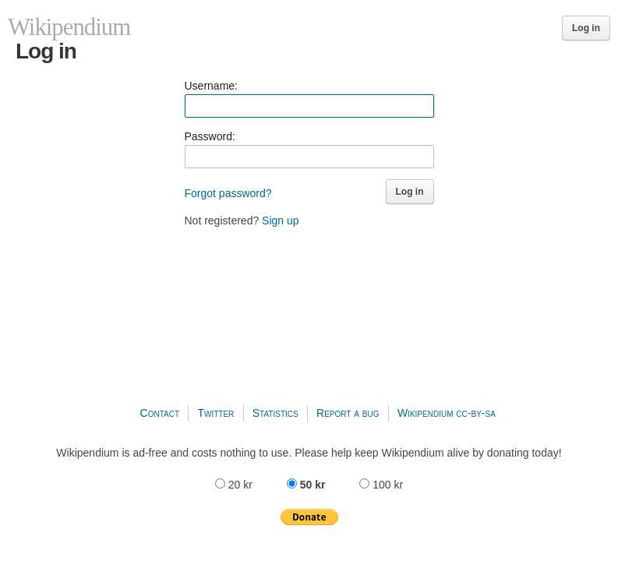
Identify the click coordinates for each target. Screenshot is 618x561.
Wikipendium (425, 413)
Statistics (275, 413)
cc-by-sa (475, 413)
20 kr (235, 484)
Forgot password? (228, 193)
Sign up (280, 220)
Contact (159, 413)
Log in (586, 28)
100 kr (381, 484)
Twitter (215, 413)
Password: (210, 136)
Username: (211, 85)
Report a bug (348, 413)
